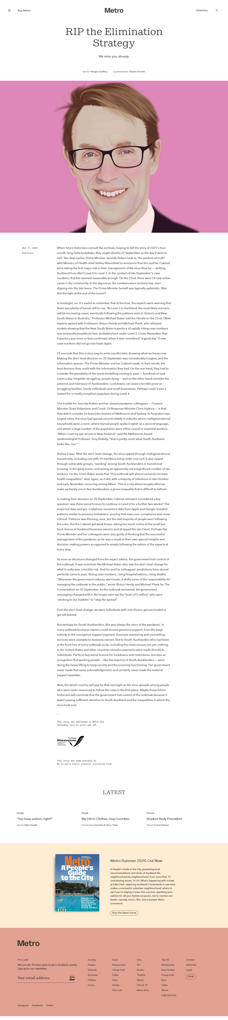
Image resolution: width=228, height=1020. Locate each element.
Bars (114, 980)
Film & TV (142, 985)
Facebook (37, 1005)
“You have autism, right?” (35, 819)
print (83, 725)
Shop (191, 976)
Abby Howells (27, 825)
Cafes (115, 975)
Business (93, 975)
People (85, 813)
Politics (28, 253)
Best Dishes (168, 970)
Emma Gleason (157, 825)
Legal (189, 970)
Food (115, 959)
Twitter (49, 1005)
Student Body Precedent (164, 819)
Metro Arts (143, 990)
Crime (91, 985)
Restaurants (119, 964)
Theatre (141, 975)
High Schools (168, 995)
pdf (94, 725)
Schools (150, 813)
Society (20, 813)
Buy (24, 10)
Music (140, 980)
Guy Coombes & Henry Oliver (100, 825)
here (72, 725)
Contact (190, 959)
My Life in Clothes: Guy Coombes (106, 819)
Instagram (23, 1005)
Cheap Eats (118, 970)
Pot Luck (117, 990)
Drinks (116, 985)
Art (138, 964)
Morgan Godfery (99, 71)
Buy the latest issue (124, 913)
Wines (164, 990)
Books (140, 970)
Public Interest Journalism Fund (91, 764)
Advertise (191, 964)
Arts (139, 959)
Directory (202, 10)
